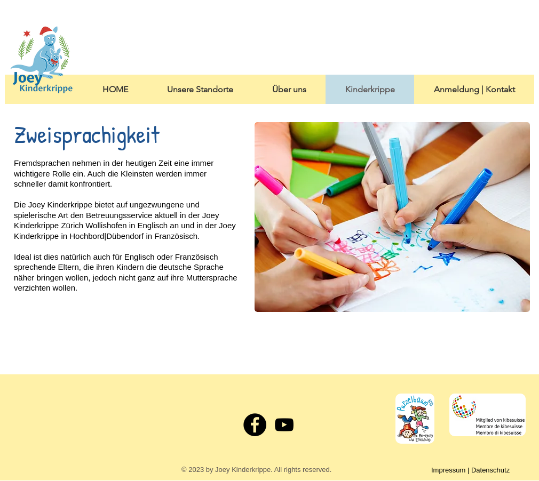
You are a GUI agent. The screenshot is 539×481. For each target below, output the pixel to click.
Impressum (448, 470)
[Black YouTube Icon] (284, 424)
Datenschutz (490, 470)
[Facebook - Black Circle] (254, 424)
